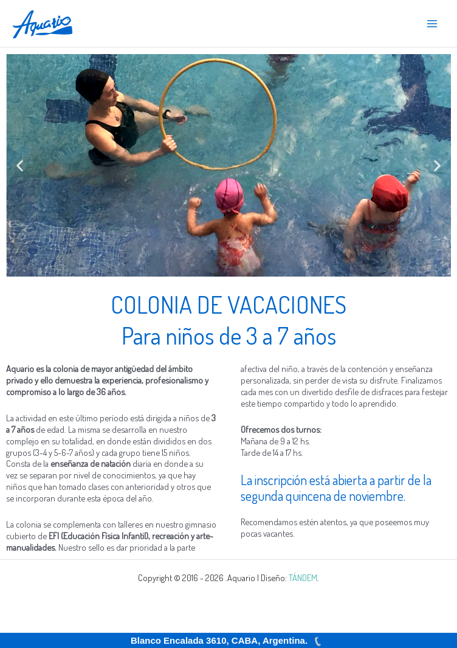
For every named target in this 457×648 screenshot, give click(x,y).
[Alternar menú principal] (432, 23)
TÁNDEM (303, 577)
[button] (19, 165)
